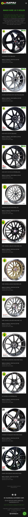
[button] (26, 3)
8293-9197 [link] (6, 505)
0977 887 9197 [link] (20, 505)
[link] (8, 3)
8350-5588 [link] (13, 505)
